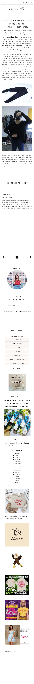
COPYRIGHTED (17, 680)
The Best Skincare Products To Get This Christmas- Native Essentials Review (17, 403)
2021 (16, 463)
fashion (17, 347)
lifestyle (17, 339)
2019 (16, 468)
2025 (16, 455)
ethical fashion (17, 359)
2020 (16, 466)
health (17, 355)
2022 (16, 461)
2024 (16, 457)
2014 (16, 478)
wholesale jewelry (11, 652)
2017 (16, 472)
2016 (16, 474)
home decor (17, 343)
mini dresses (18, 39)
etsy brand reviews (17, 363)
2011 (16, 485)
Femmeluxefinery (12, 37)
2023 (16, 459)
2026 (16, 453)
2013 (16, 480)
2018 (16, 470)
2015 (16, 476)
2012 (16, 482)
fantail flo (14, 678)
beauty (17, 351)
